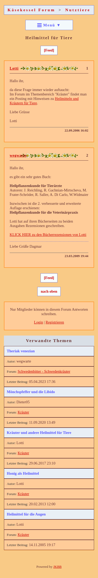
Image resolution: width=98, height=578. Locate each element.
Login (38, 322)
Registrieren (55, 322)
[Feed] (49, 50)
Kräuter (23, 412)
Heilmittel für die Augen (26, 514)
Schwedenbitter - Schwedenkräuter (44, 371)
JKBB (57, 567)
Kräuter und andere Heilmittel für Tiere (39, 432)
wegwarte (18, 155)
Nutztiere (77, 10)
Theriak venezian (21, 351)
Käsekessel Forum (31, 10)
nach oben (49, 291)
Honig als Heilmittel (23, 473)
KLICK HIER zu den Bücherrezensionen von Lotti (48, 235)
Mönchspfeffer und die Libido (31, 392)
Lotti (14, 68)
